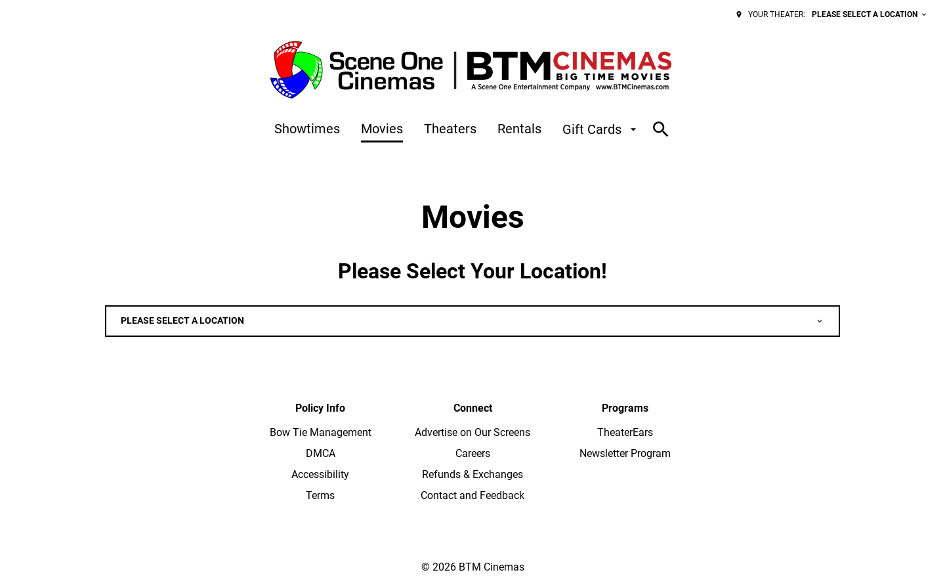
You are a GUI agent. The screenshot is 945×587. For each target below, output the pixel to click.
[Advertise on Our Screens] (472, 432)
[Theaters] (450, 129)
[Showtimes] (307, 129)
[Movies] (382, 129)
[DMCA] (320, 453)
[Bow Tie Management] (320, 432)
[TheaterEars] (625, 432)
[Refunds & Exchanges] (472, 474)
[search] (660, 129)
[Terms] (320, 495)
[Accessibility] (320, 474)
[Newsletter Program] (625, 453)
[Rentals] (519, 129)
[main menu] (457, 129)
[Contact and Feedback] (472, 495)
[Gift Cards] (601, 129)
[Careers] (472, 453)
